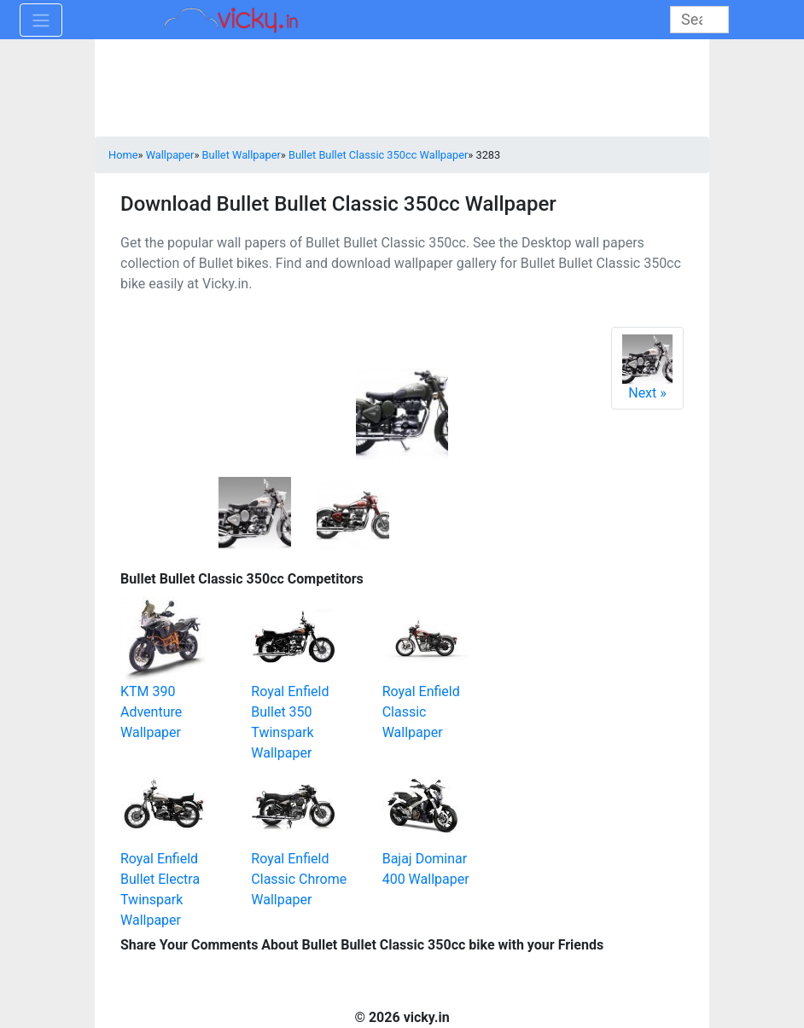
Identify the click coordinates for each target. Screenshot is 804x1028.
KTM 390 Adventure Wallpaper (151, 712)
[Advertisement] (628, 673)
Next (647, 367)
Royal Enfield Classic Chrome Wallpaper (299, 879)
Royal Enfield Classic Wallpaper (421, 712)
